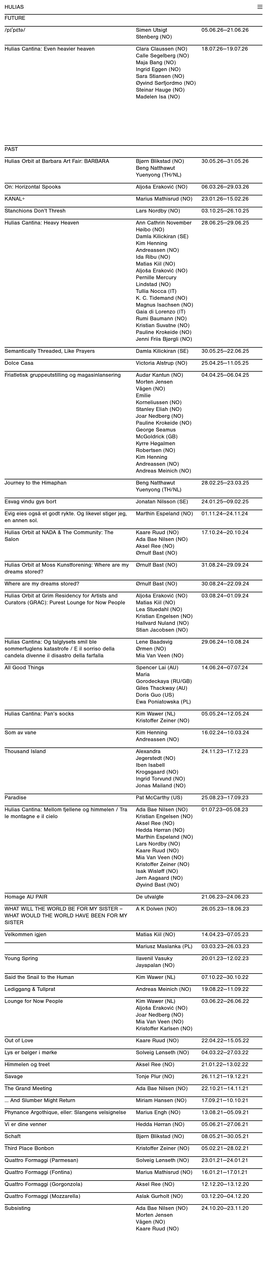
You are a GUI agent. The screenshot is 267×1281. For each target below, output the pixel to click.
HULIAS (14, 7)
